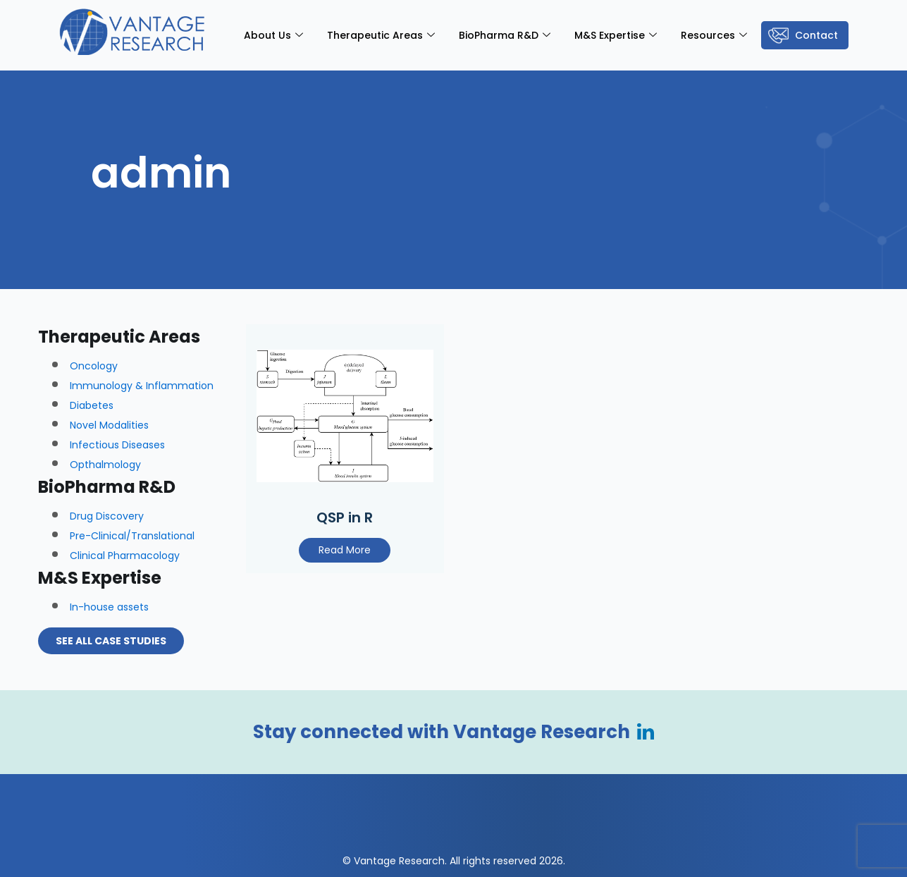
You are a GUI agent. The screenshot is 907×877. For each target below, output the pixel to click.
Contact (816, 35)
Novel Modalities (109, 425)
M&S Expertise (615, 35)
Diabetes (91, 405)
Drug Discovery (107, 516)
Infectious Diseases (117, 445)
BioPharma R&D (504, 35)
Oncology (94, 366)
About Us (273, 35)
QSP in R (344, 517)
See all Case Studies (111, 641)
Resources (714, 35)
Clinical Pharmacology (125, 555)
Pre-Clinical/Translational (132, 536)
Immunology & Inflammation (142, 386)
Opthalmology (105, 465)
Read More (345, 550)
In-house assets (109, 607)
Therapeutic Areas (381, 35)
